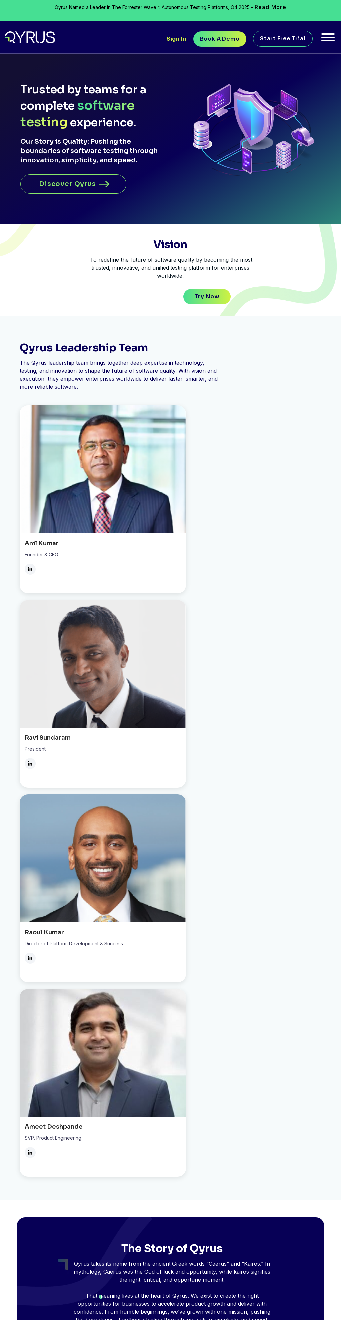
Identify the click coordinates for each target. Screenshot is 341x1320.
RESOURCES (235, 1069)
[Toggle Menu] (328, 39)
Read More (271, 7)
